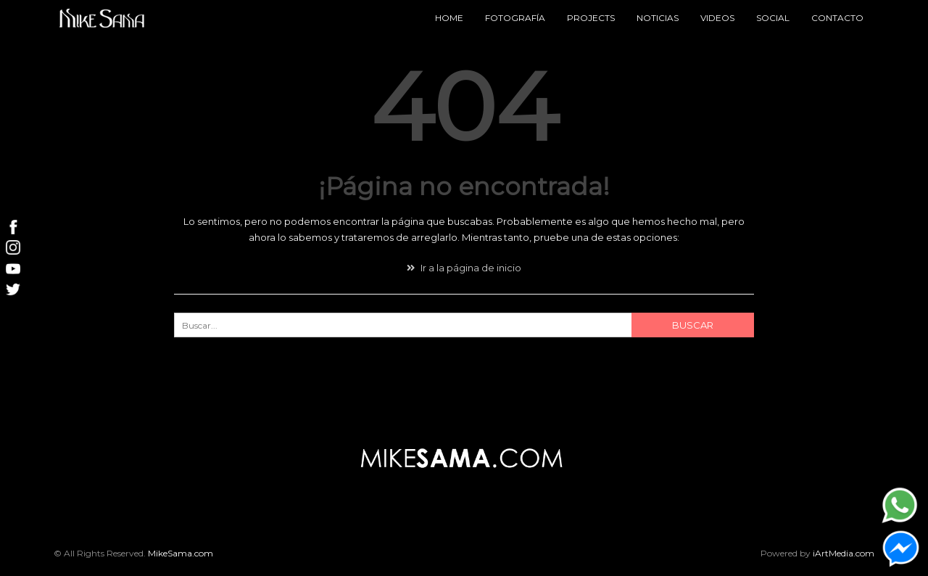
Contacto (837, 17)
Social (773, 17)
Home (449, 17)
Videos (717, 17)
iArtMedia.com (843, 553)
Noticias (658, 17)
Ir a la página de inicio (464, 267)
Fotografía (515, 17)
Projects (591, 17)
